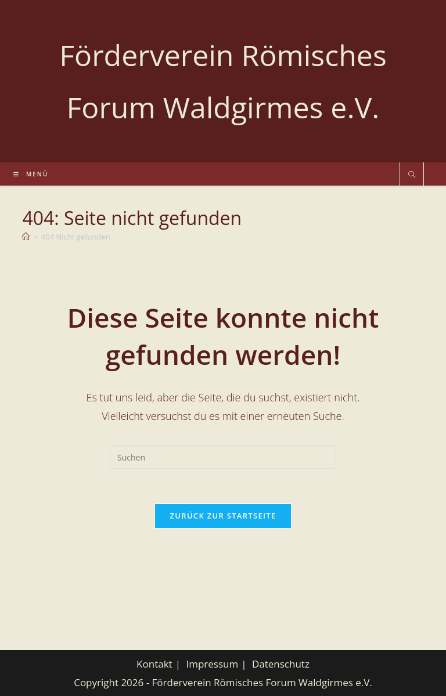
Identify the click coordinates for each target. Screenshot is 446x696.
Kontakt (154, 663)
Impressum (212, 663)
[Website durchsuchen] (412, 175)
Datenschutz (281, 663)
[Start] (26, 236)
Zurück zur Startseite (223, 515)
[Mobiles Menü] (30, 174)
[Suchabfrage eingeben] (223, 457)
